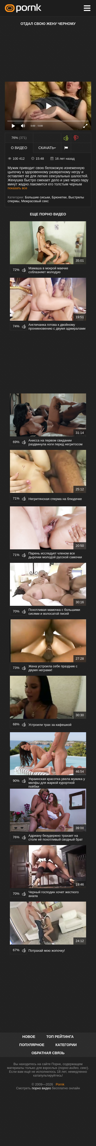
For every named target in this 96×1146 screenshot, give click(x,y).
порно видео (41, 1088)
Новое (28, 1037)
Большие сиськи (37, 197)
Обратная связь (48, 1053)
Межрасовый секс (35, 201)
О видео (19, 148)
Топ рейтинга (60, 1037)
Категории (66, 1045)
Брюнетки (59, 197)
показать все (17, 188)
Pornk (60, 1084)
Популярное (31, 1045)
